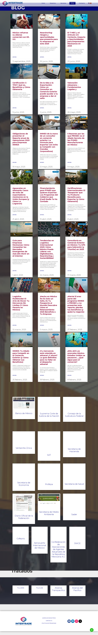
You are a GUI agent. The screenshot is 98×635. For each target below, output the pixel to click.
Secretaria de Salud (74, 488)
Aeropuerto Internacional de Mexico (39, 549)
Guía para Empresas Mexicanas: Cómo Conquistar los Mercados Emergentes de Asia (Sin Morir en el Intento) (21, 252)
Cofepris (21, 542)
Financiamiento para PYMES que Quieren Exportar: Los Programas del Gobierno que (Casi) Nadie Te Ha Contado (49, 198)
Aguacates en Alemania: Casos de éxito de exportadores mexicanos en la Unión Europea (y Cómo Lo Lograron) (21, 200)
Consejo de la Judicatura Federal (74, 418)
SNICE (77, 547)
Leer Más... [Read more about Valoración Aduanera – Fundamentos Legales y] (69, 111)
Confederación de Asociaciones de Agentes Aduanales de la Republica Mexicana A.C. (58, 553)
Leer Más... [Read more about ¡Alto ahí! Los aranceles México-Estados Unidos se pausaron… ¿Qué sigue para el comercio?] (69, 379)
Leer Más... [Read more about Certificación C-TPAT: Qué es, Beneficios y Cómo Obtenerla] (15, 111)
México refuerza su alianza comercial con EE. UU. (21, 39)
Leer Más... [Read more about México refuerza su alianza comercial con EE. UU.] (15, 60)
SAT (49, 458)
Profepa (49, 488)
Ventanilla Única (24, 451)
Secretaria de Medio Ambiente (49, 516)
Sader (74, 518)
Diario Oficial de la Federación (24, 520)
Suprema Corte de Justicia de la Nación (49, 418)
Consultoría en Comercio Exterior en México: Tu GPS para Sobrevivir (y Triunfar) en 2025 (76, 248)
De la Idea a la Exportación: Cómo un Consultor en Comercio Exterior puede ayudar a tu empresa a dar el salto (49, 94)
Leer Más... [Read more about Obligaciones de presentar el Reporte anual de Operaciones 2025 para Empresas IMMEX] (15, 166)
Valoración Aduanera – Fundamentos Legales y (74, 89)
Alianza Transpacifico (58, 592)
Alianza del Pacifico (77, 592)
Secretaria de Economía (23, 487)
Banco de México (23, 417)
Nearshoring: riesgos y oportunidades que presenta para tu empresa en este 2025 (49, 42)
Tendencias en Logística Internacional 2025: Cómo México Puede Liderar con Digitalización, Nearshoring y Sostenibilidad (47, 253)
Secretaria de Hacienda (74, 453)
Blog (72, 3)
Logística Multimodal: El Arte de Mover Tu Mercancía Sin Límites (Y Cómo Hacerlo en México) (21, 307)
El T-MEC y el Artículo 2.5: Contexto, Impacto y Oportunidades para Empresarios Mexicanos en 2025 (76, 43)
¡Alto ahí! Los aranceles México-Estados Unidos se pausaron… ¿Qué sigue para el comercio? (76, 360)
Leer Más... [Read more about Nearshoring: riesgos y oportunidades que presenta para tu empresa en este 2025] (42, 60)
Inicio (43, 3)
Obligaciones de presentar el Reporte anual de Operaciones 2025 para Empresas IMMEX (21, 143)
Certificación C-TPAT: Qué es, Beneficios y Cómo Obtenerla (21, 89)
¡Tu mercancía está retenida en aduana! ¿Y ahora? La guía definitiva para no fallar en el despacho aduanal (48, 361)
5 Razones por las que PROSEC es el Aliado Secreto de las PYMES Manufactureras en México (75, 143)
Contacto (82, 3)
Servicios (63, 3)
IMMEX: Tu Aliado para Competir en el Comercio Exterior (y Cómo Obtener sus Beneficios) (21, 360)
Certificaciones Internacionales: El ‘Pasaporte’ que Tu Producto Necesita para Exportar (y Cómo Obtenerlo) (76, 198)
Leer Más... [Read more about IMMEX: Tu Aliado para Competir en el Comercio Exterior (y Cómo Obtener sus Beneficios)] (15, 379)
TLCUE (39, 591)
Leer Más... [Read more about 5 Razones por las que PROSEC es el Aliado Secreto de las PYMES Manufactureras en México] (69, 166)
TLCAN (20, 591)
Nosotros (53, 3)
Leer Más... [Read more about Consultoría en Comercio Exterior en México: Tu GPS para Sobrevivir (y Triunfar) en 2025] (69, 274)
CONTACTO (49, 624)
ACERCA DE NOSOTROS (49, 621)
